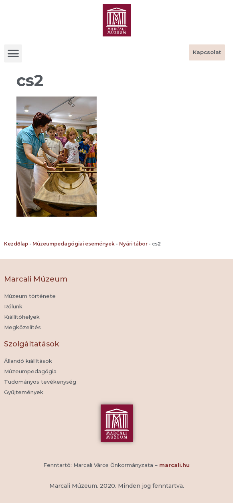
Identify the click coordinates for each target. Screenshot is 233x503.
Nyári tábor (133, 244)
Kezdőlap (16, 244)
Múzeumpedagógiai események (73, 244)
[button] (13, 53)
